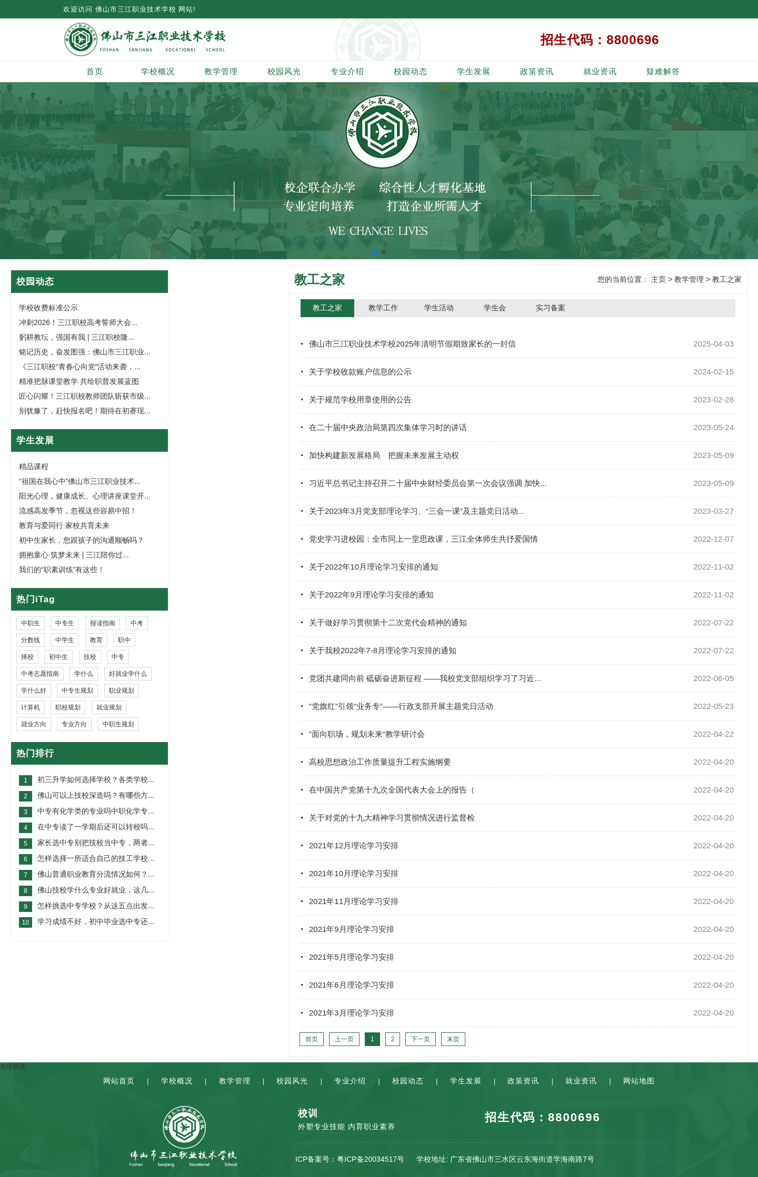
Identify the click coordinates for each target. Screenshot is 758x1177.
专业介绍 (347, 71)
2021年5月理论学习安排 (351, 956)
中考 (137, 623)
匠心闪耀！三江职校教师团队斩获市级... (85, 396)
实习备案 (550, 307)
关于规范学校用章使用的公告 (360, 399)
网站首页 (119, 1081)
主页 (658, 279)
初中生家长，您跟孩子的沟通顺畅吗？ (81, 540)
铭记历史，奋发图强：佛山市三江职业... (85, 352)
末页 (453, 1039)
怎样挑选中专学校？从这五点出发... (95, 905)
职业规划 (121, 690)
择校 (27, 657)
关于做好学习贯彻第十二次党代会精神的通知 (388, 622)
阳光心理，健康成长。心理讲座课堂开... (85, 496)
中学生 (64, 640)
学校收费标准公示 (48, 307)
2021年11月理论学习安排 (353, 901)
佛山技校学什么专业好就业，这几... (95, 890)
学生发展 (474, 71)
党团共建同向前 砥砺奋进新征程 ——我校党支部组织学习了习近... (425, 678)
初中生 (58, 657)
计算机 (30, 707)
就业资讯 (600, 71)
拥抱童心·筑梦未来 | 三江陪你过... (74, 555)
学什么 (83, 673)
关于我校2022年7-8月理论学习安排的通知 (382, 650)
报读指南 (102, 623)
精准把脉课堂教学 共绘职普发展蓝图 (79, 381)
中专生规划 (77, 690)
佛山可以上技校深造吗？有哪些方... (95, 795)
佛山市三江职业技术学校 (135, 9)
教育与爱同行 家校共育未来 (64, 525)
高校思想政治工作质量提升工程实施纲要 (380, 761)
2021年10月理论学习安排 (353, 873)
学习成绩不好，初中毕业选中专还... (95, 921)
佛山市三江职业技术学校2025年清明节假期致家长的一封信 (412, 343)
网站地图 (639, 1081)
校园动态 (410, 71)
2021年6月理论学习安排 (351, 984)
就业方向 (33, 724)
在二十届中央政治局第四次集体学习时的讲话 (388, 427)
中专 (118, 657)
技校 (90, 657)
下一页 (420, 1039)
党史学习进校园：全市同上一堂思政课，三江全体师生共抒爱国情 (423, 538)
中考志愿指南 (40, 673)
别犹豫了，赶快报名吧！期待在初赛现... (85, 411)
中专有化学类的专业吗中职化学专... (95, 811)
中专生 (64, 623)
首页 (94, 71)
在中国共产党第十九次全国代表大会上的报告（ (392, 789)
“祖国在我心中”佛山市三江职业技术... (80, 481)
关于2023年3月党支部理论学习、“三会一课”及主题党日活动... (416, 510)
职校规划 (68, 707)
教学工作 (383, 307)
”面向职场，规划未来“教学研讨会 (367, 733)
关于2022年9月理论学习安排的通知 (371, 594)
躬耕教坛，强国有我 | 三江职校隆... (76, 337)
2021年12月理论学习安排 (353, 845)
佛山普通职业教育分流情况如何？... (95, 874)
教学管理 (221, 71)
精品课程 (33, 466)
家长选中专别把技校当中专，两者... (95, 842)
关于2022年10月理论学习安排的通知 (373, 566)
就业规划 (109, 707)
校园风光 (284, 71)
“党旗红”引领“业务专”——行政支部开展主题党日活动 (401, 706)
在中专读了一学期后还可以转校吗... (95, 827)
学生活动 (439, 307)
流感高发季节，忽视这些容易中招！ (78, 510)
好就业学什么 (128, 673)
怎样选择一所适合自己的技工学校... (95, 858)
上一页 (344, 1039)
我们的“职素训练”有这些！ (62, 569)
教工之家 (727, 279)
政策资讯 (537, 71)
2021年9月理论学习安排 (351, 929)
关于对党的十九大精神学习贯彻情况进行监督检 (392, 817)
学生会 (495, 307)
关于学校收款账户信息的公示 (360, 371)
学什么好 (33, 690)
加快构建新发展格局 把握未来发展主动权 (384, 455)
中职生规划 (118, 724)
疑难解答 (663, 71)
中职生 (30, 623)
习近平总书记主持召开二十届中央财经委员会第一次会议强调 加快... (428, 483)
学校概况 (158, 71)
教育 (96, 640)
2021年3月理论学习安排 (351, 1012)
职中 (124, 640)
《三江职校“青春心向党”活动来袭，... (80, 366)
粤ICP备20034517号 (370, 1159)
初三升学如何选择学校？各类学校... (95, 779)
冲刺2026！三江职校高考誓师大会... (78, 322)
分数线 (30, 640)
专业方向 (74, 724)
